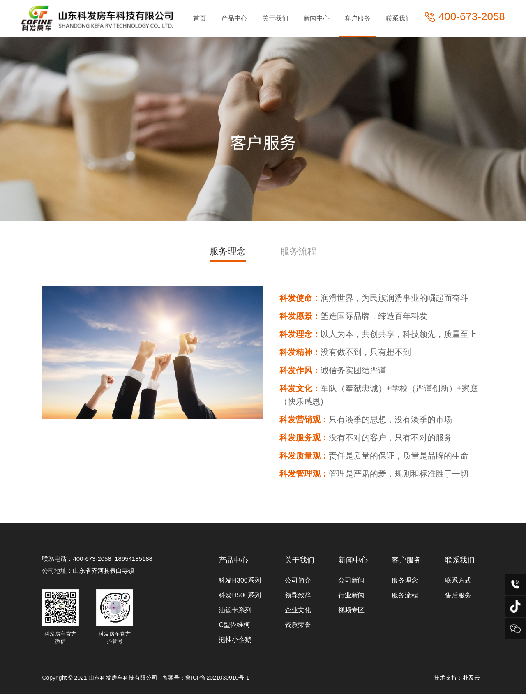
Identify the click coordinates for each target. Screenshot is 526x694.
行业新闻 (351, 595)
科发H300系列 (240, 580)
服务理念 (228, 251)
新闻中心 (316, 18)
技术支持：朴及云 (457, 677)
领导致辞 (298, 595)
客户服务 (357, 18)
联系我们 (398, 18)
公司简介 (298, 580)
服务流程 (298, 251)
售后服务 (458, 595)
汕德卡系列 (235, 609)
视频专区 (351, 609)
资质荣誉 (298, 624)
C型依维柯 (234, 624)
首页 (199, 18)
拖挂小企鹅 (235, 639)
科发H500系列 (240, 595)
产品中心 (234, 18)
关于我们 (275, 18)
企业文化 (298, 609)
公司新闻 (351, 580)
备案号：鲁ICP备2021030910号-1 (205, 677)
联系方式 (458, 580)
